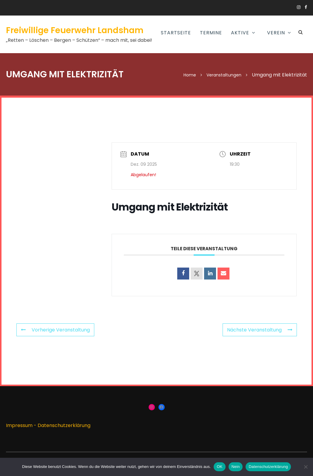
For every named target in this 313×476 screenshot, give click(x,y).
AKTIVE (240, 32)
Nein (236, 466)
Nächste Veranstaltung (259, 329)
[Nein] (306, 467)
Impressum (19, 425)
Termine (211, 32)
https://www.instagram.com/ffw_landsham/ (298, 7)
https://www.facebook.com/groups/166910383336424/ (306, 7)
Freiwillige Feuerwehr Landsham (75, 30)
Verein (276, 32)
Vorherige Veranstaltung (55, 329)
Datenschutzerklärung (64, 425)
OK (219, 466)
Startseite (176, 32)
